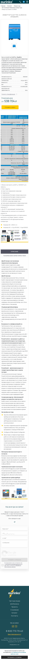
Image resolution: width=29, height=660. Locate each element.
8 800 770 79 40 (14, 630)
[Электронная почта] (14, 538)
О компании (14, 610)
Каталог (14, 613)
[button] (27, 2)
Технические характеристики (14, 256)
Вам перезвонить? (14, 634)
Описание (14, 251)
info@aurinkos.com (14, 644)
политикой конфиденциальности (13, 564)
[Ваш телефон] (14, 533)
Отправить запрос (10, 107)
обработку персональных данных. (12, 566)
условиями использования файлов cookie (18, 653)
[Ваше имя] (14, 528)
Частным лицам (14, 601)
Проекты (14, 607)
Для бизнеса (14, 604)
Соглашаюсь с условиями (14, 657)
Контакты (14, 616)
